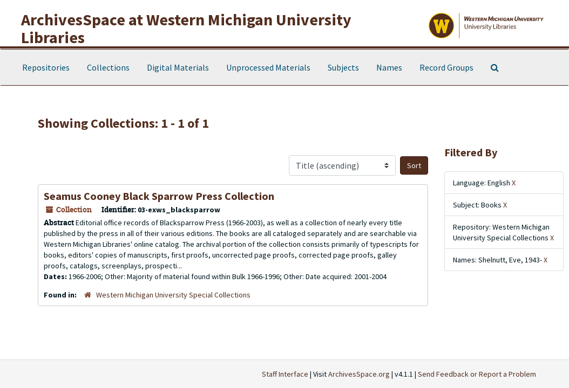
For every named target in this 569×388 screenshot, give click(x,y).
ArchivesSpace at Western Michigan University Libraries (186, 28)
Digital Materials (178, 67)
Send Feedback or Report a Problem (477, 374)
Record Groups (446, 67)
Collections (108, 67)
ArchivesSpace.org (359, 374)
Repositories (46, 67)
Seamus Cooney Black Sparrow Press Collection (159, 196)
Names (389, 67)
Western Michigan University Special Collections (173, 295)
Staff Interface (285, 374)
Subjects (343, 67)
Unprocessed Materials (268, 67)
